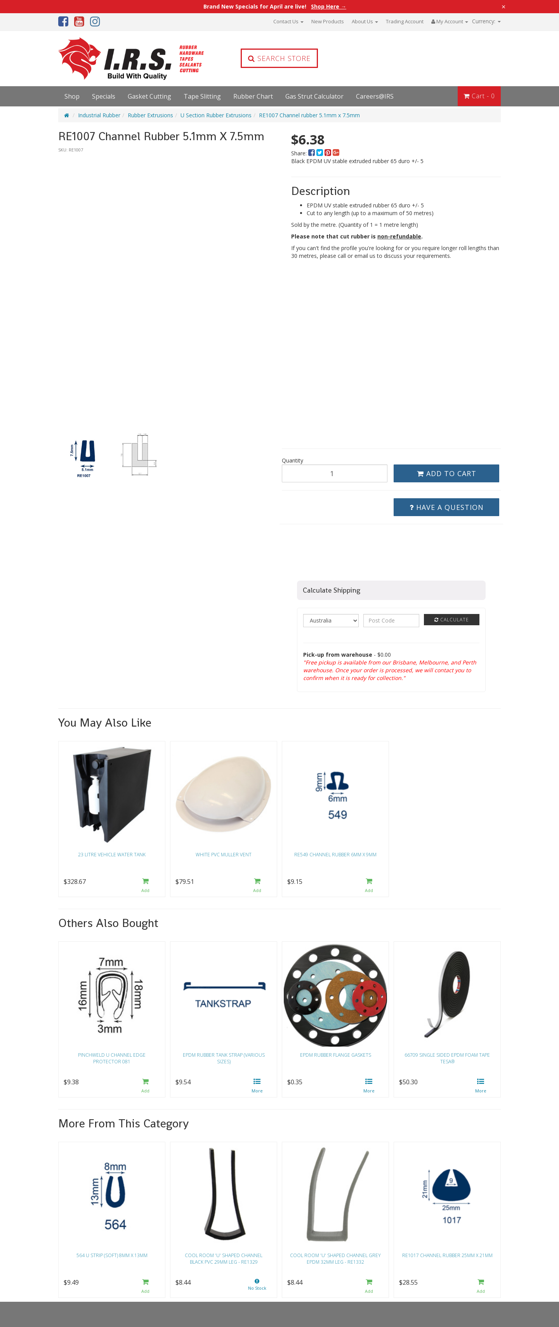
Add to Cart (446, 473)
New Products (327, 21)
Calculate (451, 619)
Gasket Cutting (149, 96)
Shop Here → (328, 6)
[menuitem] (312, 153)
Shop (72, 96)
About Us (365, 21)
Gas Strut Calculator (314, 96)
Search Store (279, 58)
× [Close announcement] (503, 6)
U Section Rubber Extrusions (216, 115)
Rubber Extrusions (150, 115)
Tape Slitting (202, 96)
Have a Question (447, 507)
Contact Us (288, 21)
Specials (103, 96)
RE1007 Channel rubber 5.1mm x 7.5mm (309, 115)
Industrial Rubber (99, 115)
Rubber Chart (253, 96)
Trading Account (405, 21)
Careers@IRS (375, 96)
